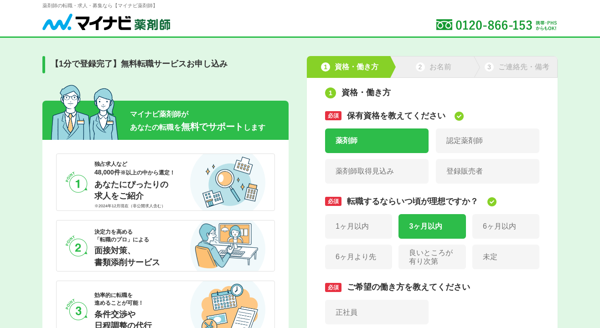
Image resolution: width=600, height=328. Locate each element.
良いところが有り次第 (431, 257)
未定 (490, 257)
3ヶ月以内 (425, 226)
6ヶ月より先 (356, 257)
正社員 (346, 312)
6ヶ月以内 (499, 226)
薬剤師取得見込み (365, 171)
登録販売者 (464, 171)
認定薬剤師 (464, 140)
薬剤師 (346, 140)
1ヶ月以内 (352, 226)
